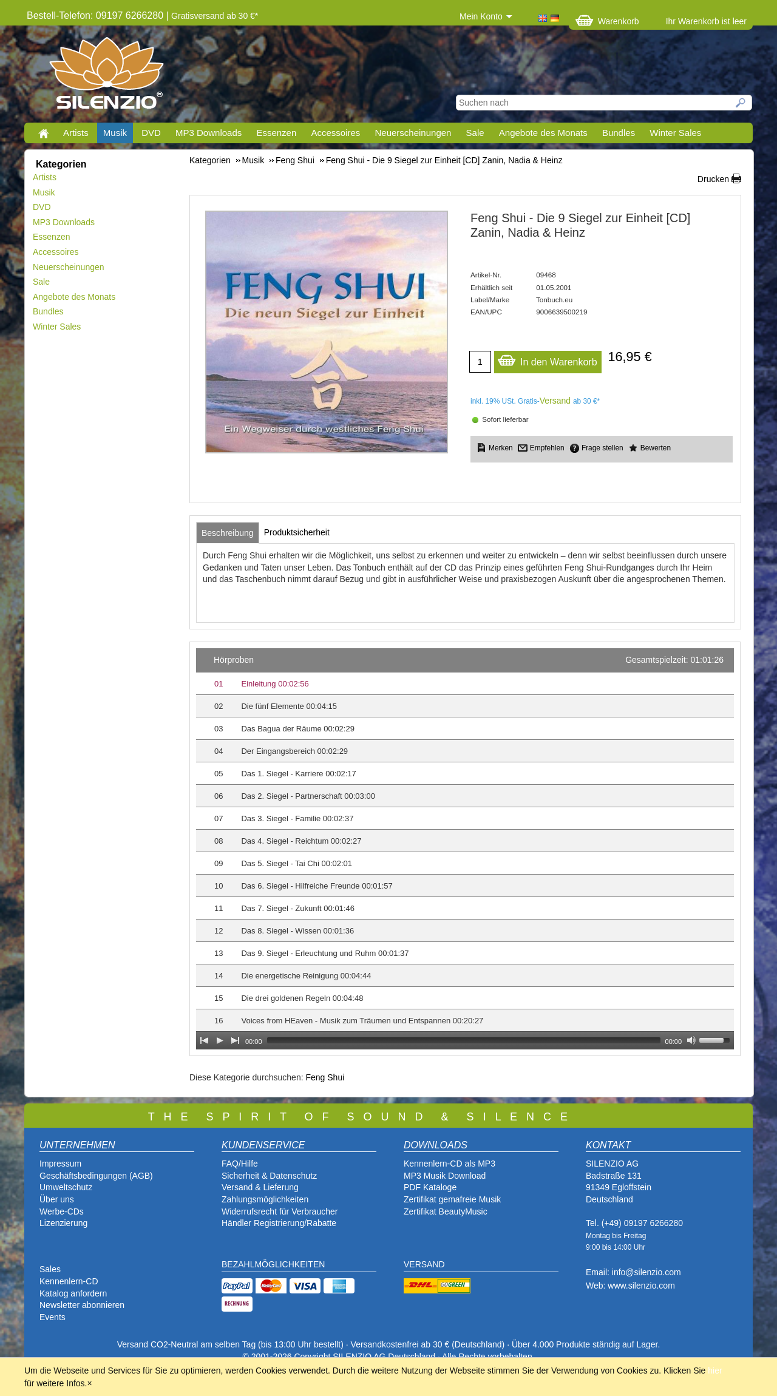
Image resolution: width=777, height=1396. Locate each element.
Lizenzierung (63, 1223)
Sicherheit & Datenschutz (269, 1176)
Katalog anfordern (73, 1293)
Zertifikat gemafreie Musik (452, 1199)
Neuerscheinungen (413, 132)
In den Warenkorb (547, 359)
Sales (50, 1269)
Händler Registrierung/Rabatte (279, 1223)
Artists (76, 132)
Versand (555, 400)
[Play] (220, 1040)
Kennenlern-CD (68, 1281)
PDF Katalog (428, 1187)
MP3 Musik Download (445, 1176)
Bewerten (655, 448)
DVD (151, 132)
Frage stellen (602, 448)
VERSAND (424, 1264)
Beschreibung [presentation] (228, 533)
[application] (465, 848)
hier (715, 1370)
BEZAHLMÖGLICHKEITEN (273, 1264)
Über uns (56, 1199)
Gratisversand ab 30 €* (214, 16)
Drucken (713, 179)
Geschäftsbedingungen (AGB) (96, 1176)
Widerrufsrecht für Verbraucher (280, 1211)
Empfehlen (547, 448)
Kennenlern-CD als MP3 (449, 1163)
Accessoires (335, 132)
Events (52, 1317)
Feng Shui (324, 1077)
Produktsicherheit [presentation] (297, 532)
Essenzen (276, 132)
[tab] (227, 533)
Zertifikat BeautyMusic (445, 1211)
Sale (475, 132)
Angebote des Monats (543, 132)
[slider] (463, 1040)
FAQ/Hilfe (240, 1163)
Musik (115, 132)
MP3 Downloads (208, 132)
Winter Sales (675, 132)
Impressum (60, 1163)
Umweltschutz (65, 1187)
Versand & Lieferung (260, 1187)
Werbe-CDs (61, 1211)
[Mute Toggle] (691, 1040)
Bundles (618, 132)
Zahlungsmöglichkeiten (265, 1199)
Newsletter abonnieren (81, 1305)
